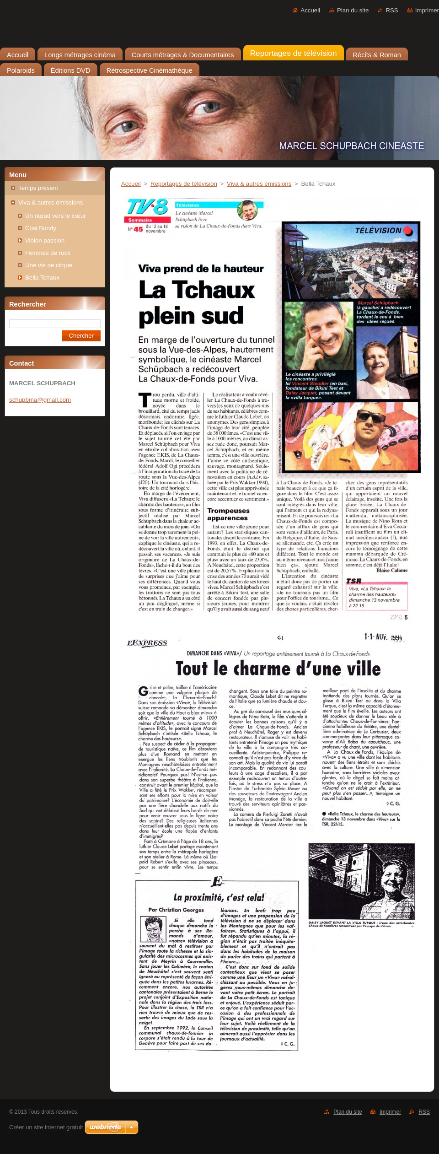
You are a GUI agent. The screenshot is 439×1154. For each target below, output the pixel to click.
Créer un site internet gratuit (46, 1127)
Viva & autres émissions (50, 202)
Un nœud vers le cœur (55, 215)
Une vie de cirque (48, 265)
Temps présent (38, 187)
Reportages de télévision (183, 183)
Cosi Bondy (40, 228)
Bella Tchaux (42, 277)
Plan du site (353, 10)
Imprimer (427, 10)
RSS (391, 10)
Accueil (310, 10)
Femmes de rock (47, 252)
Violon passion (44, 240)
